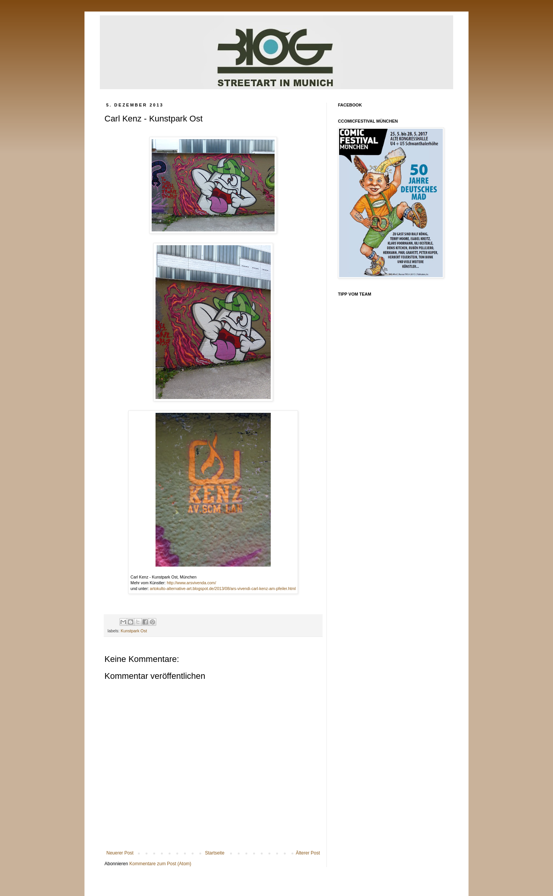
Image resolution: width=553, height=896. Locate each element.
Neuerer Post (120, 853)
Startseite (215, 853)
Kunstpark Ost (134, 630)
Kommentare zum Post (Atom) (160, 863)
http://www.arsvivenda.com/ (191, 582)
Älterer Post (308, 853)
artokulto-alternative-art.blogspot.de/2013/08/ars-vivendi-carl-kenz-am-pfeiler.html (223, 588)
